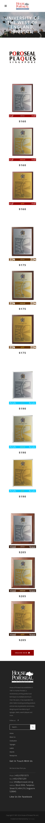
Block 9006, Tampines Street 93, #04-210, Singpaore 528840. (22, 788)
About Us (12, 737)
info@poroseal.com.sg (23, 782)
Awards (12, 752)
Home (12, 733)
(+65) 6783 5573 (22, 775)
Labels (12, 748)
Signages (12, 744)
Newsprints (13, 756)
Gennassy (31, 819)
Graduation (13, 741)
